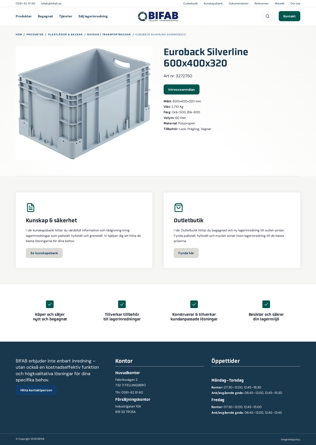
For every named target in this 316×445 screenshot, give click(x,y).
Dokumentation (238, 3)
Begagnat (45, 16)
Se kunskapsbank (44, 253)
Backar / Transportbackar (109, 34)
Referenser (262, 3)
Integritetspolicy (290, 439)
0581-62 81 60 (132, 392)
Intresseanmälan (181, 89)
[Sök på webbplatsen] (268, 16)
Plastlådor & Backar (65, 34)
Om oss (295, 3)
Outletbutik (190, 3)
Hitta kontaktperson (36, 390)
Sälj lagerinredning (93, 16)
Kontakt (289, 16)
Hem (19, 34)
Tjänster (65, 16)
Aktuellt (279, 3)
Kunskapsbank (213, 3)
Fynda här (186, 253)
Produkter (24, 16)
